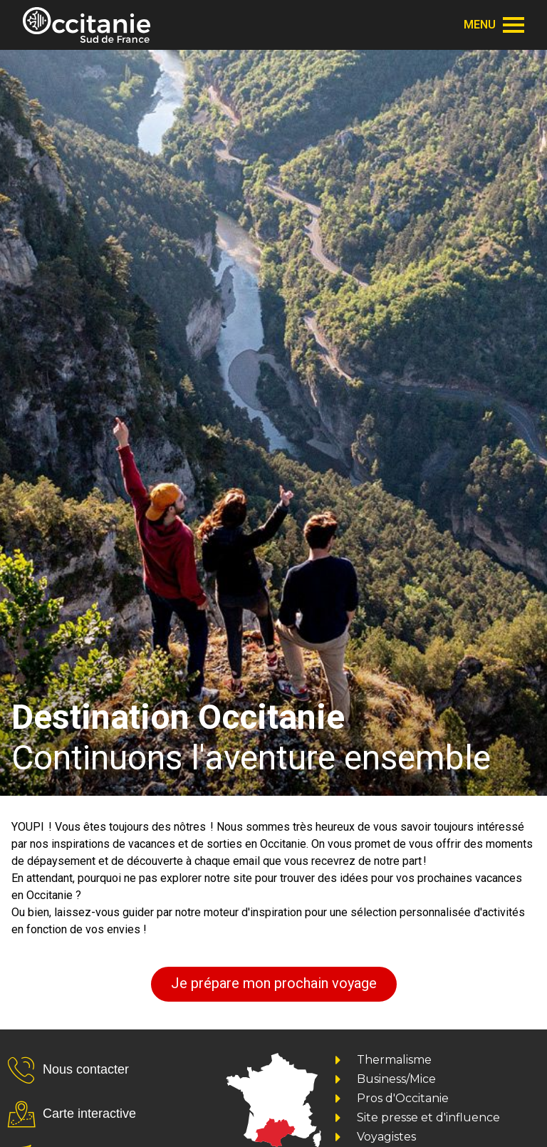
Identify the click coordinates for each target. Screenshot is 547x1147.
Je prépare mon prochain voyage (274, 983)
